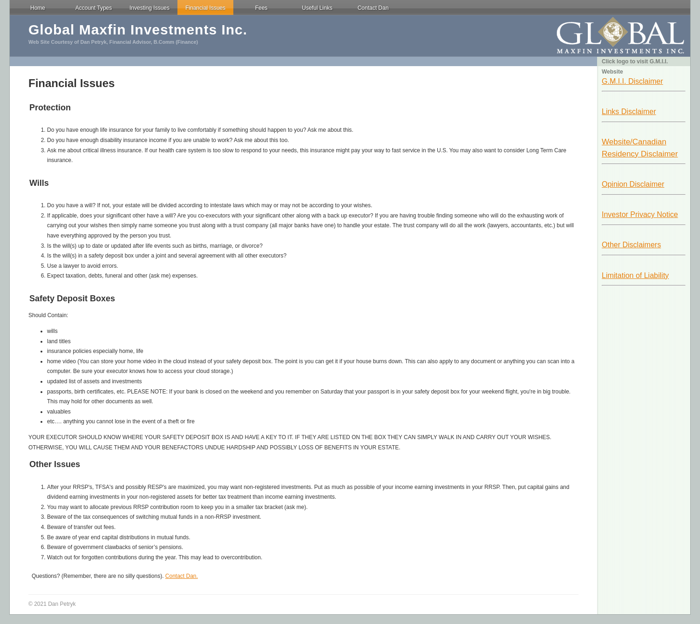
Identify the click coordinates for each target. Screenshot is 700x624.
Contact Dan (373, 8)
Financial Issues (205, 8)
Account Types (93, 8)
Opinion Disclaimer (633, 184)
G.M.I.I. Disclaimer (632, 81)
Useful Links (317, 8)
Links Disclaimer (629, 111)
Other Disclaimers (631, 245)
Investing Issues (149, 8)
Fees (261, 8)
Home (37, 8)
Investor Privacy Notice (640, 214)
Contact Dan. (181, 576)
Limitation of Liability (635, 275)
